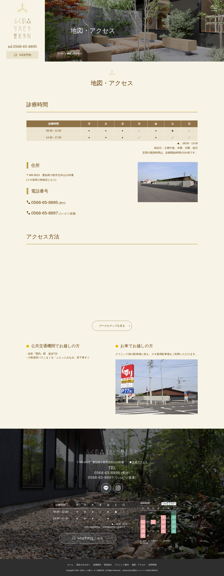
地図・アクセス (139, 565)
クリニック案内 (122, 565)
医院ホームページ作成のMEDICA (145, 570)
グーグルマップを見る (112, 325)
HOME (61, 54)
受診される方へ (83, 565)
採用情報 (153, 565)
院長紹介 (108, 565)
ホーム (70, 565)
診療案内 (97, 565)
